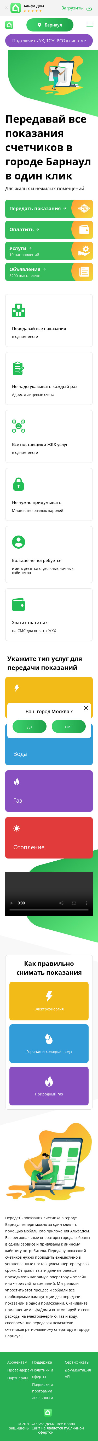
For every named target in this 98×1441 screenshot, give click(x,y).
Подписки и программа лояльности (42, 1391)
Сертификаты (77, 1362)
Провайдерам (19, 1370)
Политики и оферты (42, 1373)
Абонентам (17, 1362)
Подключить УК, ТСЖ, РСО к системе (49, 41)
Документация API (78, 1373)
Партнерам (17, 1377)
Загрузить (72, 8)
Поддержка (42, 1362)
